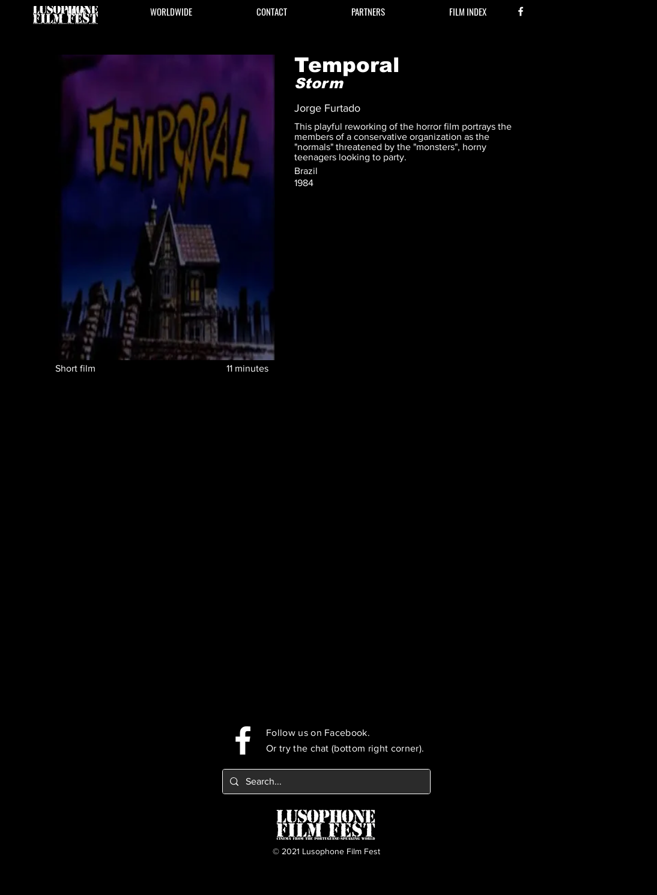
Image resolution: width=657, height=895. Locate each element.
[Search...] (325, 782)
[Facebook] (521, 11)
